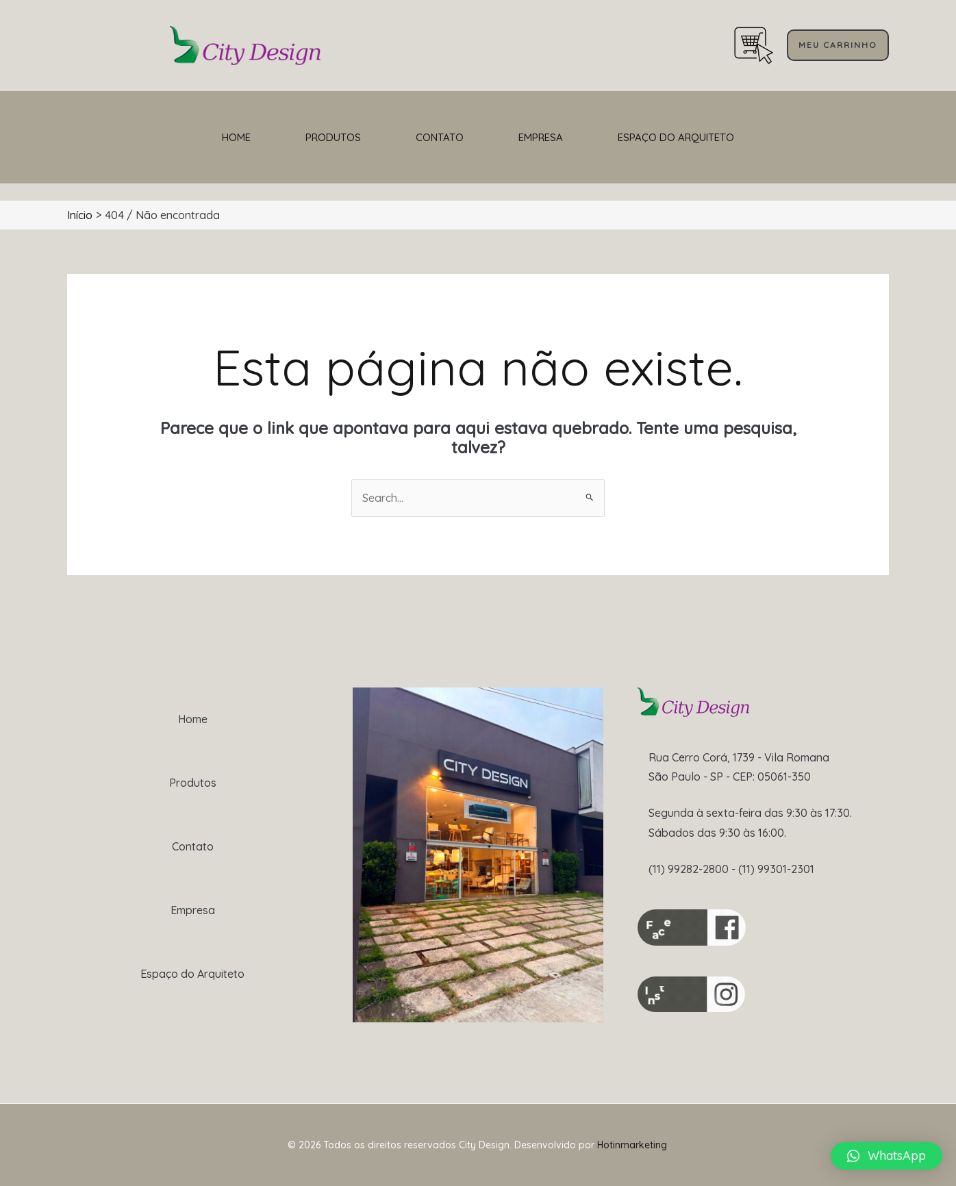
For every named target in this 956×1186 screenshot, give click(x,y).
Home (236, 137)
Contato (440, 137)
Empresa (540, 137)
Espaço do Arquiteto (676, 137)
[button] (838, 45)
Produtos (333, 137)
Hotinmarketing (632, 1145)
